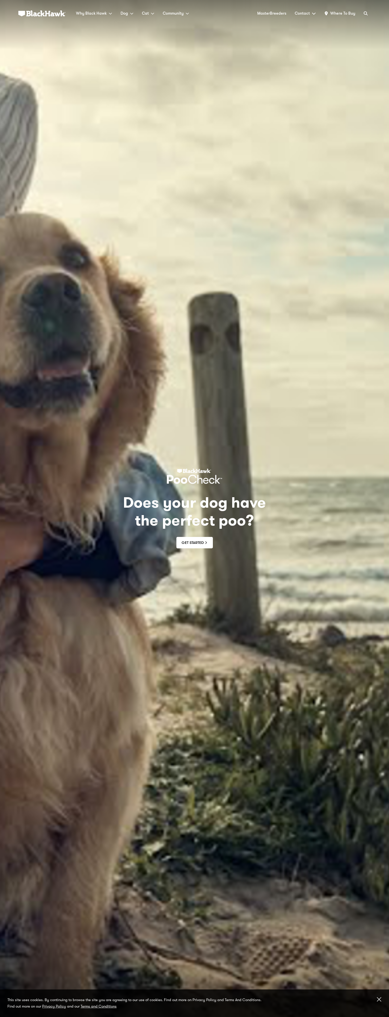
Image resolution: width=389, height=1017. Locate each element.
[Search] (366, 13)
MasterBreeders (271, 13)
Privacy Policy (54, 1006)
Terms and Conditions (99, 1006)
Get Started (194, 542)
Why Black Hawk (94, 13)
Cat (148, 13)
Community (176, 13)
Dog (127, 13)
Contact (305, 13)
